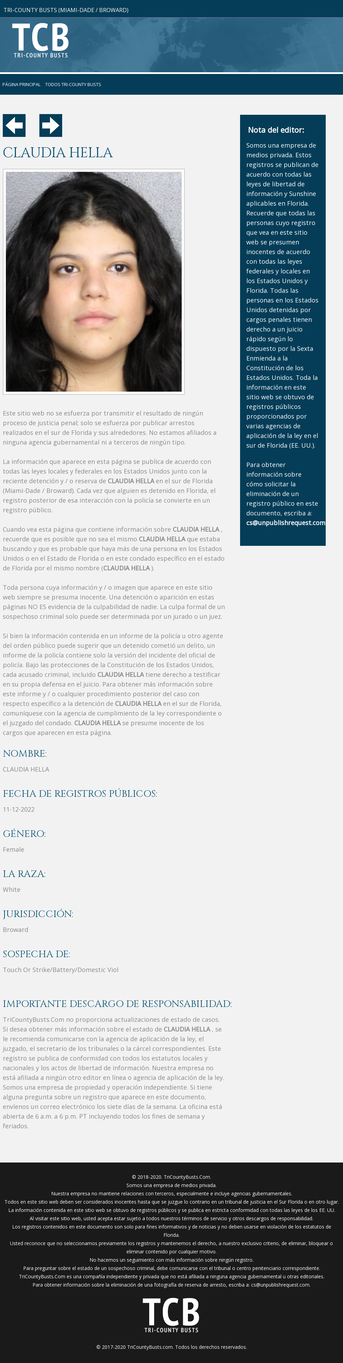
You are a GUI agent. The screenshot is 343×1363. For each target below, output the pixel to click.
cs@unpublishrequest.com (280, 1284)
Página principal (21, 84)
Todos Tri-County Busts (73, 84)
